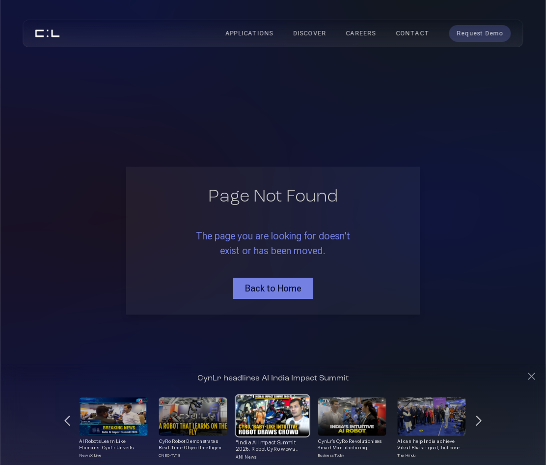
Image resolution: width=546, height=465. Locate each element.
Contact (412, 33)
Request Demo (480, 33)
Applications (249, 33)
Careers (361, 33)
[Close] (531, 376)
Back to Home (273, 288)
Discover (310, 33)
